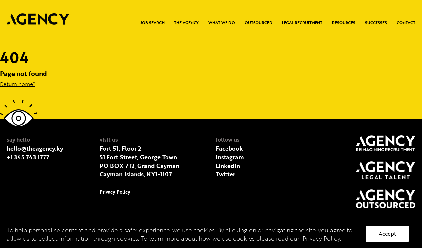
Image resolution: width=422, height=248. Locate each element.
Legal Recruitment (302, 22)
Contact (406, 22)
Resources (343, 22)
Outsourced (258, 22)
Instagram (230, 157)
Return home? (17, 84)
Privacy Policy (115, 191)
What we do (221, 22)
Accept (387, 234)
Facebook (229, 148)
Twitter (225, 174)
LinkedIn (228, 165)
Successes (376, 22)
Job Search (152, 22)
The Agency (186, 22)
